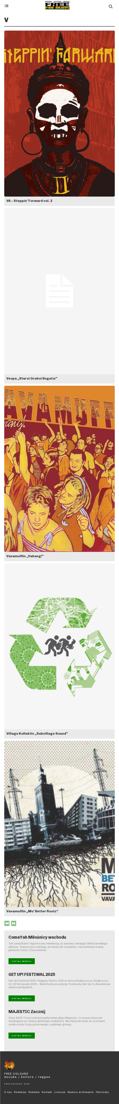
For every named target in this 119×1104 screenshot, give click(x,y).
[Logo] (57, 5)
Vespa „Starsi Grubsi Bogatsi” (31, 378)
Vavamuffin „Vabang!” (25, 556)
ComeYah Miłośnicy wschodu (37, 937)
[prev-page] (7, 923)
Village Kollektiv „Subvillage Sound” (37, 733)
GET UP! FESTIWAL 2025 (31, 974)
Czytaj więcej (22, 961)
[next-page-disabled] (13, 923)
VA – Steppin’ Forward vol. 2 (29, 201)
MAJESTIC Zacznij (26, 1011)
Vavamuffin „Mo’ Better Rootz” (32, 911)
